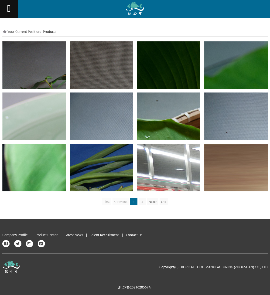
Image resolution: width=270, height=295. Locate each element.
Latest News (74, 235)
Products (49, 31)
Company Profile (15, 235)
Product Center (46, 235)
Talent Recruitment (104, 235)
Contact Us (134, 235)
